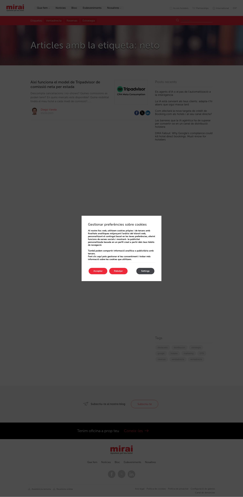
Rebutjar (118, 270)
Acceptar (98, 270)
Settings (145, 270)
